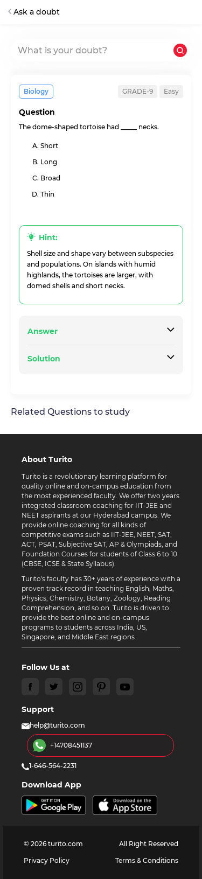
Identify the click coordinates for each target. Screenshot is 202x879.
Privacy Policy (46, 860)
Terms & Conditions (146, 860)
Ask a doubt (34, 12)
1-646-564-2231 (49, 766)
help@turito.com (53, 725)
